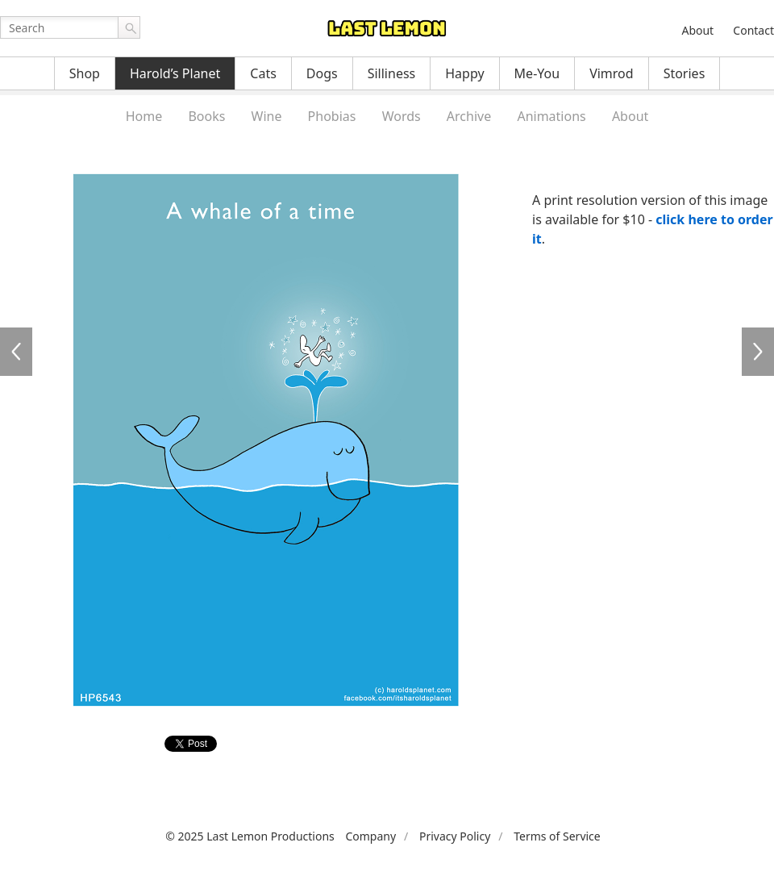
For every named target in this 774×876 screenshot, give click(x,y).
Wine (267, 116)
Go (129, 27)
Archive (469, 116)
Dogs (322, 73)
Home (144, 116)
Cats (263, 73)
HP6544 (758, 351)
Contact (753, 30)
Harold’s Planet (175, 73)
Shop (84, 73)
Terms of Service (557, 836)
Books (206, 116)
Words (401, 116)
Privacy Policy (454, 836)
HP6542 (16, 351)
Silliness (392, 73)
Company (370, 836)
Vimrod (611, 73)
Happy (464, 73)
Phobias (332, 116)
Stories (684, 73)
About (697, 30)
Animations (551, 116)
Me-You (537, 73)
